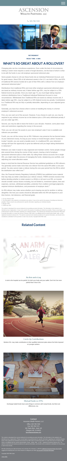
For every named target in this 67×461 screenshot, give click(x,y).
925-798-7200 (33, 21)
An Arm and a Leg (33, 277)
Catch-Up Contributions (33, 339)
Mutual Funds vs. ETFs (33, 401)
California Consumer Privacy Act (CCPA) (52, 448)
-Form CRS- (4, 456)
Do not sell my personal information (45, 450)
